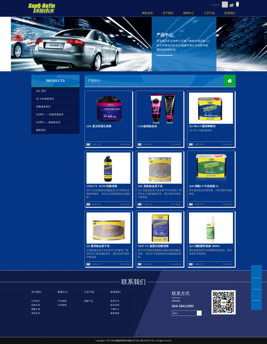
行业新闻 (62, 301)
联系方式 (115, 301)
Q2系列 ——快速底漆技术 (50, 114)
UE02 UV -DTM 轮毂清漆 (102, 186)
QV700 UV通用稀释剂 (202, 126)
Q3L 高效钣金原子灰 (150, 186)
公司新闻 (62, 305)
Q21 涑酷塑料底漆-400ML (204, 246)
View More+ (125, 144)
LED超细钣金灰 (147, 126)
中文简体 (214, 5)
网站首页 (147, 13)
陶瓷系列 (41, 130)
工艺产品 (209, 13)
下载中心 (115, 309)
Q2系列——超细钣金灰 (48, 122)
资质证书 (35, 313)
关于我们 (168, 13)
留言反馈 (115, 305)
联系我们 (229, 13)
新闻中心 (188, 13)
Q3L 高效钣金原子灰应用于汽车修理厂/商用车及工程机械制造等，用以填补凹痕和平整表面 (160, 193)
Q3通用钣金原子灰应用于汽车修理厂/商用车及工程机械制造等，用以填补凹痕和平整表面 (108, 253)
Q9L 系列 (41, 91)
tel (256, 295)
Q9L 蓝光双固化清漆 (99, 126)
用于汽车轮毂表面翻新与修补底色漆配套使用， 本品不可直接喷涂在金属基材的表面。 (159, 253)
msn (256, 272)
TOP (256, 305)
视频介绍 (35, 309)
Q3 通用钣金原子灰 (98, 246)
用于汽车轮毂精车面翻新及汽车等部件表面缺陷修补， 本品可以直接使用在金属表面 (108, 193)
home (230, 81)
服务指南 (115, 313)
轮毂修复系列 (43, 106)
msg (256, 283)
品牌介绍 (35, 305)
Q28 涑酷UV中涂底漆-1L (204, 186)
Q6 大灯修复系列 (45, 99)
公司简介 (35, 301)
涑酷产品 (88, 301)
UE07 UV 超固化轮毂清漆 (153, 246)
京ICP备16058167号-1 (145, 340)
